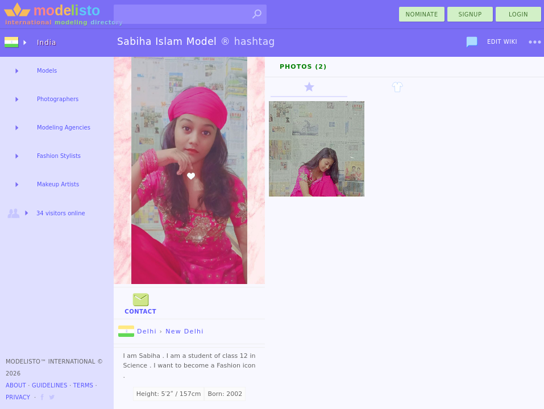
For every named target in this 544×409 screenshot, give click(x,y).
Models (47, 71)
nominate (422, 14)
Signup (470, 14)
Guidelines (50, 385)
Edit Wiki (502, 42)
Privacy (18, 397)
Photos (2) (303, 66)
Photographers (57, 99)
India (46, 43)
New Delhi (184, 331)
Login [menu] (518, 14)
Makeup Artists (58, 184)
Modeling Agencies (63, 127)
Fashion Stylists (59, 156)
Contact (140, 302)
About (16, 385)
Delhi (137, 331)
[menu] (535, 42)
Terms (83, 385)
